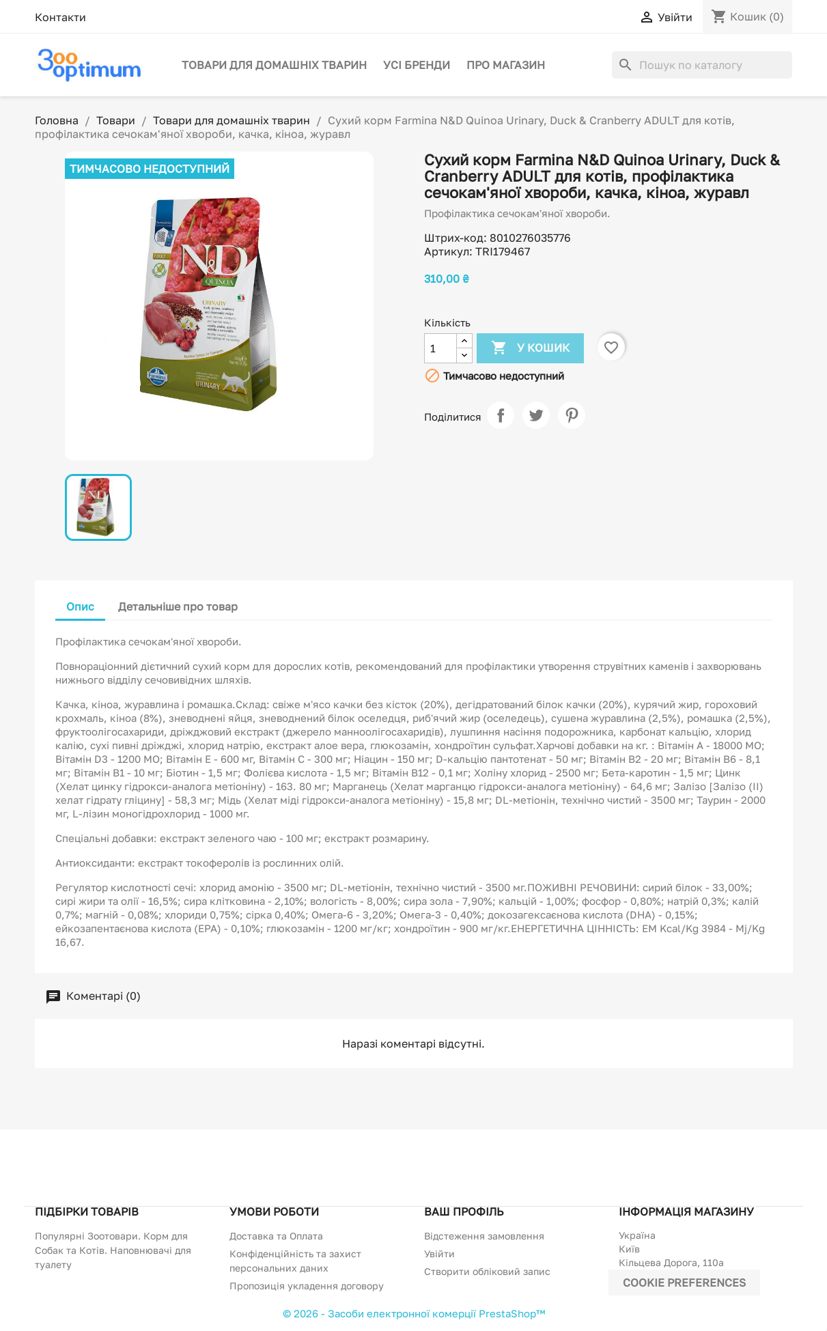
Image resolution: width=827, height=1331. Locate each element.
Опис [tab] (80, 606)
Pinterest (571, 415)
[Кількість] (440, 348)
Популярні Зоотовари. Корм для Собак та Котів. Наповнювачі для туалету (113, 1250)
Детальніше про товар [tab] (178, 606)
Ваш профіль (463, 1211)
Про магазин (505, 65)
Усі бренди (416, 65)
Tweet (536, 415)
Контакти (60, 17)
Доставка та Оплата (276, 1236)
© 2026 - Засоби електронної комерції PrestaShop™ (414, 1313)
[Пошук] (702, 65)
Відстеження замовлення (484, 1236)
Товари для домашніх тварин (274, 65)
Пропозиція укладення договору (306, 1285)
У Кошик (530, 348)
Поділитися (500, 415)
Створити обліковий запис (487, 1271)
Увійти (439, 1253)
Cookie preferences (684, 1282)
